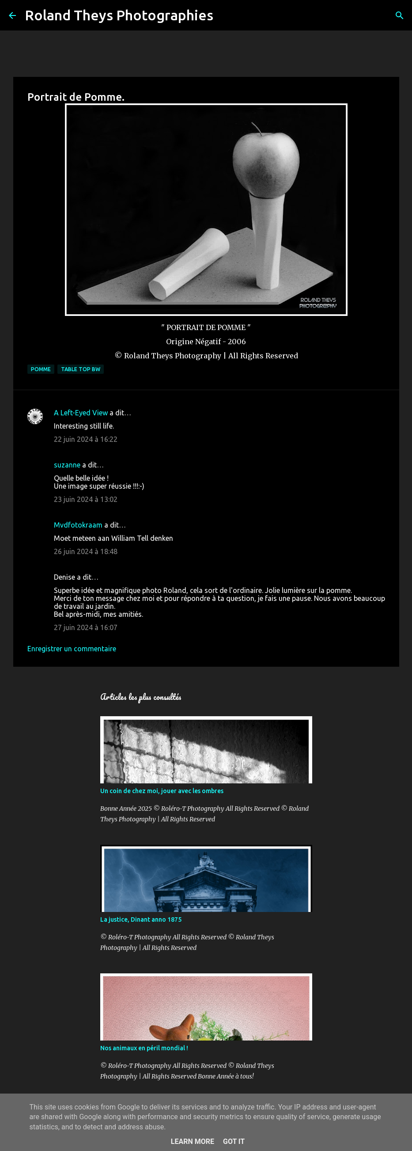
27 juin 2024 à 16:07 (85, 627)
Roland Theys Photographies (119, 15)
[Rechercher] (225, 15)
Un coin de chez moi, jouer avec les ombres (161, 790)
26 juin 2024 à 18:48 (85, 551)
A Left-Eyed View (81, 413)
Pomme (41, 369)
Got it (234, 1141)
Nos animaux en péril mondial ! (144, 1048)
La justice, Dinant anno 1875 (140, 919)
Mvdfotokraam (78, 525)
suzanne (67, 465)
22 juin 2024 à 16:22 (85, 439)
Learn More (192, 1141)
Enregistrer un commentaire (71, 649)
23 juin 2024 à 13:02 (85, 499)
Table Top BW (80, 369)
